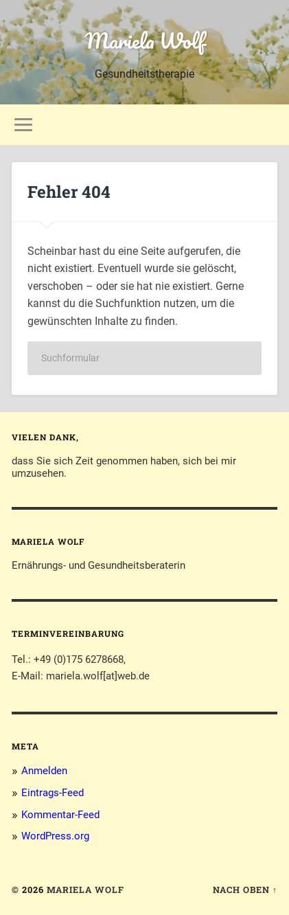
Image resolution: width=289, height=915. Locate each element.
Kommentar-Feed (60, 815)
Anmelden (44, 771)
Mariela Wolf (145, 41)
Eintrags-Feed (52, 793)
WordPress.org (55, 836)
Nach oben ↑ (245, 889)
